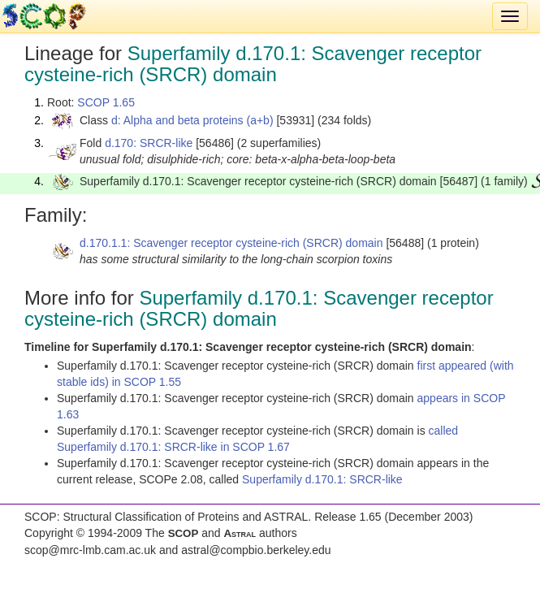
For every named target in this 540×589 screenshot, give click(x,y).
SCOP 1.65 (106, 102)
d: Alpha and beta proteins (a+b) (192, 120)
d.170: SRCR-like (148, 142)
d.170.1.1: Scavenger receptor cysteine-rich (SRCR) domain (231, 242)
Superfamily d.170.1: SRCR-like (322, 479)
